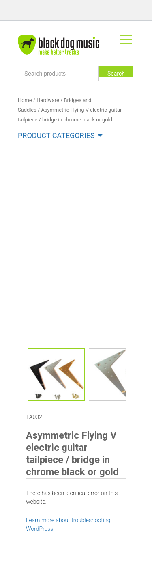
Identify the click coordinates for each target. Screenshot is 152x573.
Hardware (47, 100)
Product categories (56, 135)
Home (25, 100)
